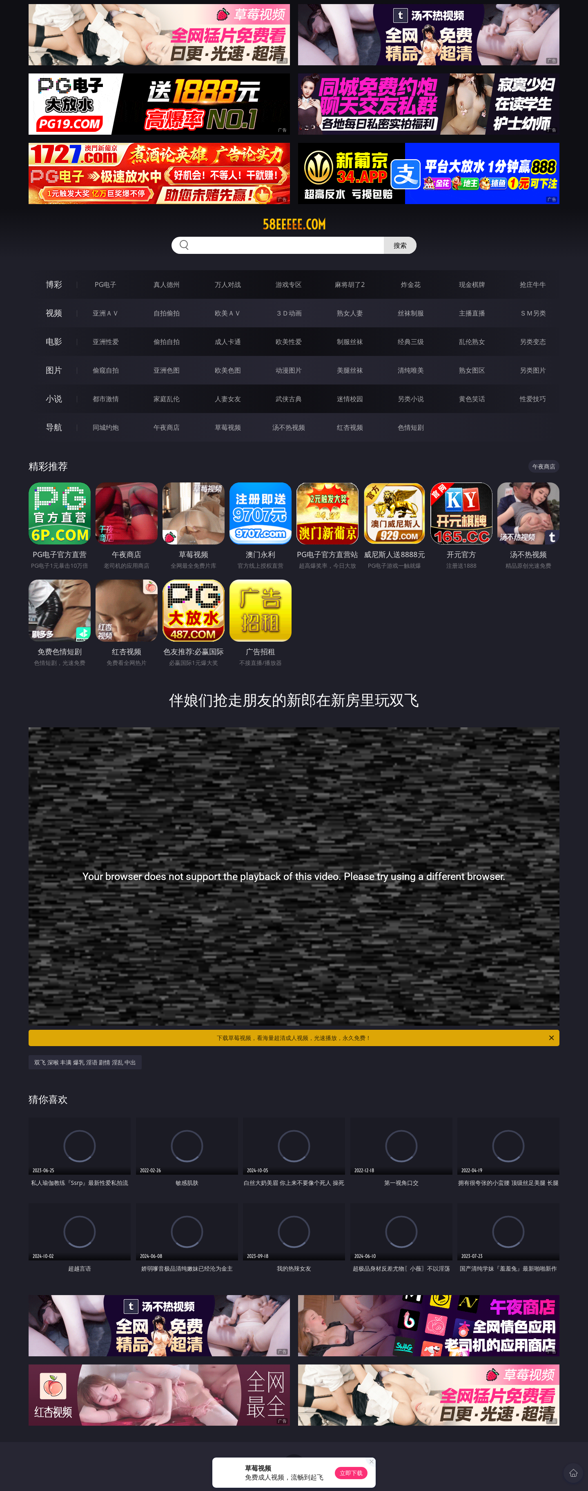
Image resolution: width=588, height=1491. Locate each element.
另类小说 (411, 398)
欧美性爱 (289, 341)
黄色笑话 (472, 398)
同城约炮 (106, 427)
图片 (54, 370)
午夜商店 (167, 427)
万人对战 (228, 284)
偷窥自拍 (106, 370)
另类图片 (533, 370)
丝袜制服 (411, 313)
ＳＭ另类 (533, 313)
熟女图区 (472, 370)
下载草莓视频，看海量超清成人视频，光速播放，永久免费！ (386, 1038)
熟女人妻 (350, 313)
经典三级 (411, 341)
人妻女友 (228, 398)
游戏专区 (289, 284)
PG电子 (105, 284)
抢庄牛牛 (533, 284)
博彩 (54, 284)
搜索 (400, 245)
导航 (54, 427)
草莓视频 (228, 427)
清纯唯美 (411, 370)
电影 (54, 341)
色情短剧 (411, 427)
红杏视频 (350, 427)
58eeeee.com (294, 224)
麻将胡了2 (350, 284)
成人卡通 (228, 341)
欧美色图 (228, 370)
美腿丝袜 (350, 370)
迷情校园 (350, 398)
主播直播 (472, 313)
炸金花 (411, 284)
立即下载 (351, 1473)
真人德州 (167, 284)
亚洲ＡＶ (106, 313)
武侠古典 (289, 398)
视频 (54, 312)
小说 (54, 398)
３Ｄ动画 (289, 313)
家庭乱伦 (167, 398)
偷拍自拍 (167, 341)
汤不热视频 (288, 427)
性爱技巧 (533, 398)
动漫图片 (289, 370)
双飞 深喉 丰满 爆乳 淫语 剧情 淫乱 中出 (85, 1062)
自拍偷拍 (167, 313)
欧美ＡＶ (228, 313)
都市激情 (106, 398)
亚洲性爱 (106, 341)
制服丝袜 (350, 341)
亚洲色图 (167, 370)
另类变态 (533, 341)
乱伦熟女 (472, 341)
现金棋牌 (472, 284)
